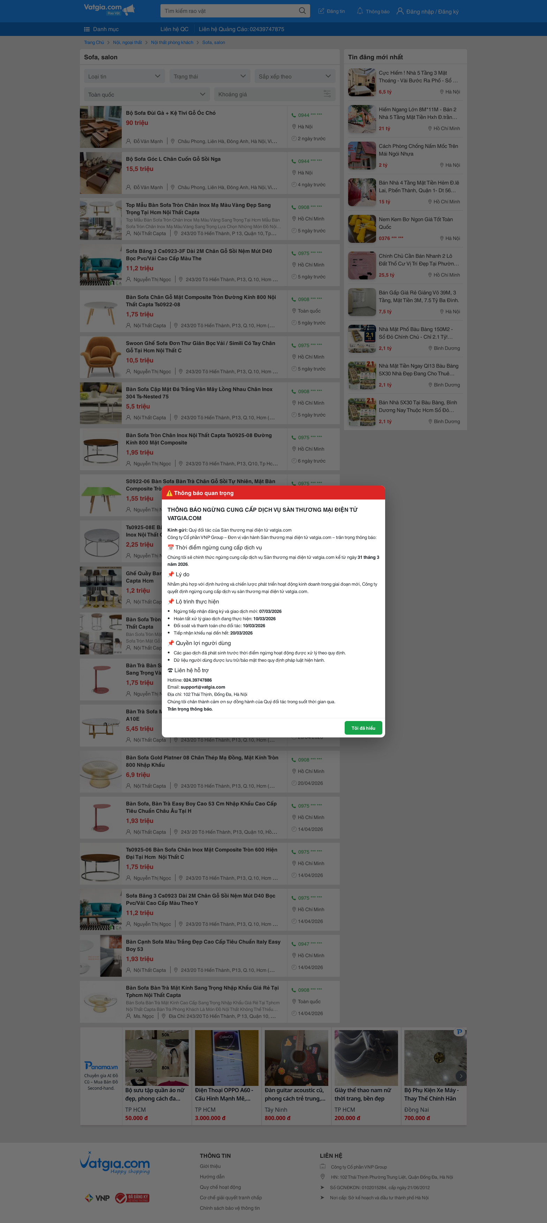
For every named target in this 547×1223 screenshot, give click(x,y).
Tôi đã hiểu (363, 728)
